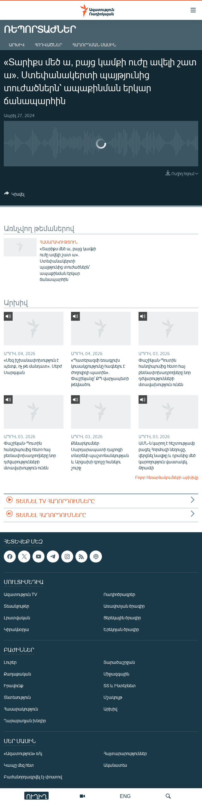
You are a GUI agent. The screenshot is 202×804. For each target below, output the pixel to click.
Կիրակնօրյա (16, 629)
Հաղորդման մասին (94, 44)
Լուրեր (10, 662)
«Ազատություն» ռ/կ (23, 753)
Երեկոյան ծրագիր (121, 629)
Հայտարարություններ (125, 753)
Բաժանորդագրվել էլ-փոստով (33, 776)
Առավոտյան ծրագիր (124, 606)
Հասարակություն (59, 242)
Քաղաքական (17, 673)
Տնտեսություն (17, 697)
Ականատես (115, 765)
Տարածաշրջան (119, 662)
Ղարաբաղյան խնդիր (25, 720)
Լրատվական (17, 617)
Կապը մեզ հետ (19, 765)
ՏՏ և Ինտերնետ (120, 685)
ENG (125, 796)
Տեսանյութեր (16, 606)
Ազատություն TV (20, 594)
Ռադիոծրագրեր (119, 594)
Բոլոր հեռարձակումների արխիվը (166, 477)
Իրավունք (13, 685)
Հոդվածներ (48, 44)
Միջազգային (116, 673)
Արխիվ (17, 44)
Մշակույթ (113, 697)
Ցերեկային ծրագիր (122, 617)
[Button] (14, 195)
